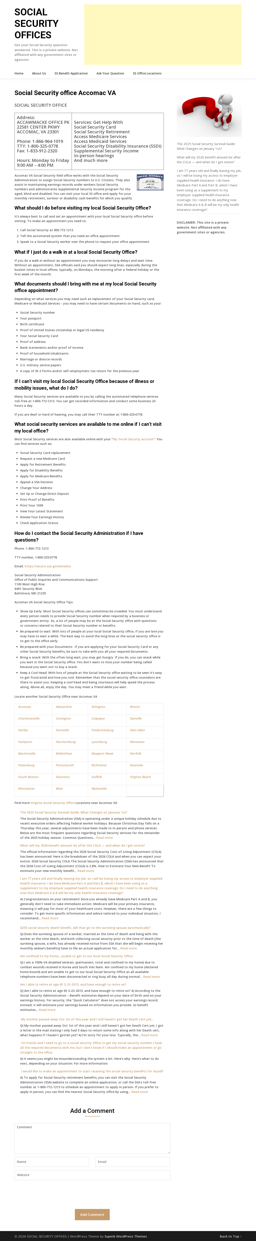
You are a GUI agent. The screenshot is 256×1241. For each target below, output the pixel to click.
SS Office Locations (147, 73)
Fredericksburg (102, 730)
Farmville (62, 730)
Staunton (62, 777)
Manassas (137, 742)
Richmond (98, 765)
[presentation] (47, 1194)
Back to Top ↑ (231, 1236)
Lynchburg (99, 742)
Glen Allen (137, 730)
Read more (104, 838)
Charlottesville (28, 718)
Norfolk (135, 753)
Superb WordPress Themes (126, 1236)
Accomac (24, 707)
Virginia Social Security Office (53, 803)
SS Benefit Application (71, 73)
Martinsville (26, 753)
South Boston (28, 777)
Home (18, 73)
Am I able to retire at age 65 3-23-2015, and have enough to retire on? (73, 984)
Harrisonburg (66, 742)
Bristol (135, 707)
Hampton (25, 742)
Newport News (102, 753)
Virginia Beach (140, 777)
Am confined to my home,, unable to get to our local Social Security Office (76, 956)
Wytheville (98, 788)
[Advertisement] (163, 34)
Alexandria (63, 707)
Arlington (98, 707)
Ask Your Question (110, 73)
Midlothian (64, 753)
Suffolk (96, 777)
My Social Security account (133, 439)
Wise (59, 788)
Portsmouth (65, 765)
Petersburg (26, 765)
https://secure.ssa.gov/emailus (48, 566)
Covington (63, 718)
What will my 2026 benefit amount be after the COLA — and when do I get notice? (82, 845)
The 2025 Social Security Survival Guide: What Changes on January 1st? (73, 812)
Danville (136, 718)
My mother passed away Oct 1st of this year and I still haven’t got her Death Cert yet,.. (87, 1019)
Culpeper (98, 718)
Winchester (26, 788)
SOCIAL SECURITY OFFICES (36, 23)
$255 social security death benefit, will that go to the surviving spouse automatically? (85, 928)
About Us (39, 73)
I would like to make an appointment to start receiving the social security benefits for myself (91, 1071)
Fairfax (23, 730)
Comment (92, 1138)
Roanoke (136, 765)
